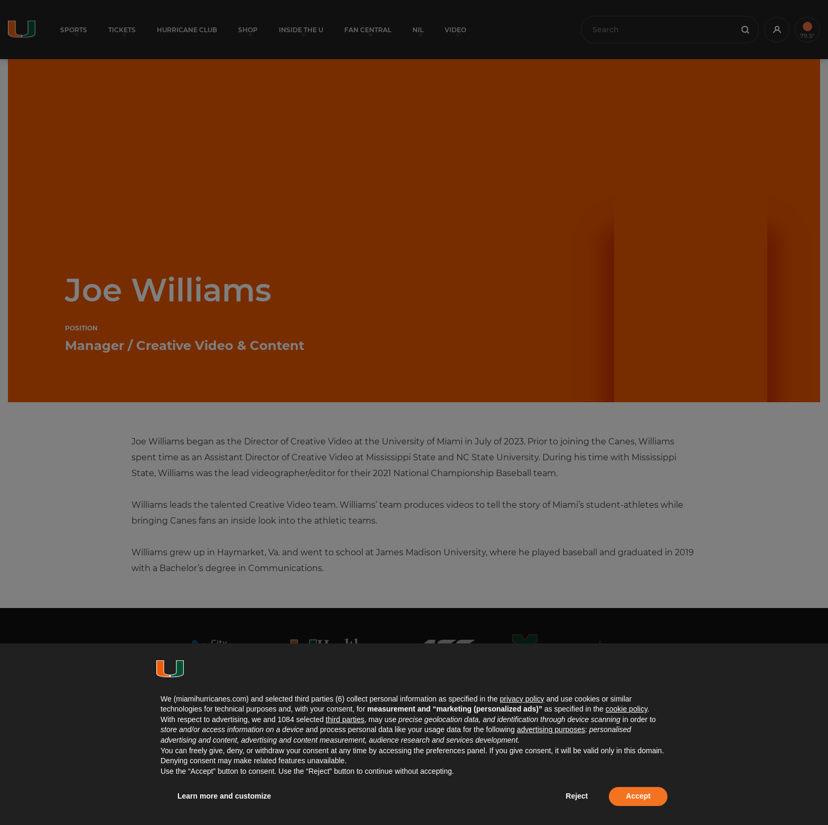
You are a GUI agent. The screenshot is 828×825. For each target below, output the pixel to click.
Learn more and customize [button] (224, 796)
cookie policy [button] (626, 709)
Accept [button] (638, 796)
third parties (345, 719)
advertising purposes (551, 729)
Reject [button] (577, 796)
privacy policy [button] (522, 699)
